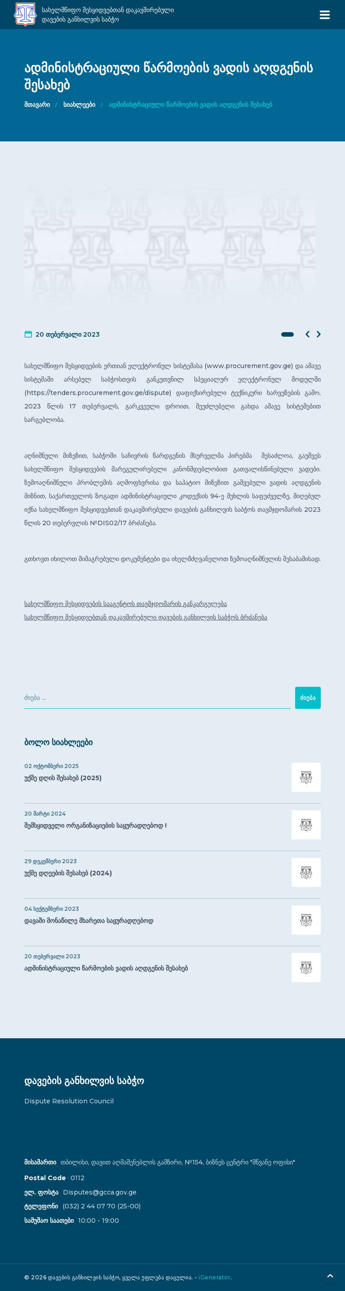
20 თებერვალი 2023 (67, 334)
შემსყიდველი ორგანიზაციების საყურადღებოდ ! (172, 824)
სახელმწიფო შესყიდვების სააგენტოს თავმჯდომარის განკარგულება (125, 604)
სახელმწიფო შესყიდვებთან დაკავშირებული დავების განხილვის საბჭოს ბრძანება (145, 617)
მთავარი (37, 105)
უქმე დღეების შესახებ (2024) (172, 872)
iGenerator (214, 1277)
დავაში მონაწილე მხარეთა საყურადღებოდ (172, 920)
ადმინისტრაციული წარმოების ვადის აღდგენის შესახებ (190, 105)
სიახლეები (79, 105)
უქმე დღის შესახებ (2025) (172, 777)
